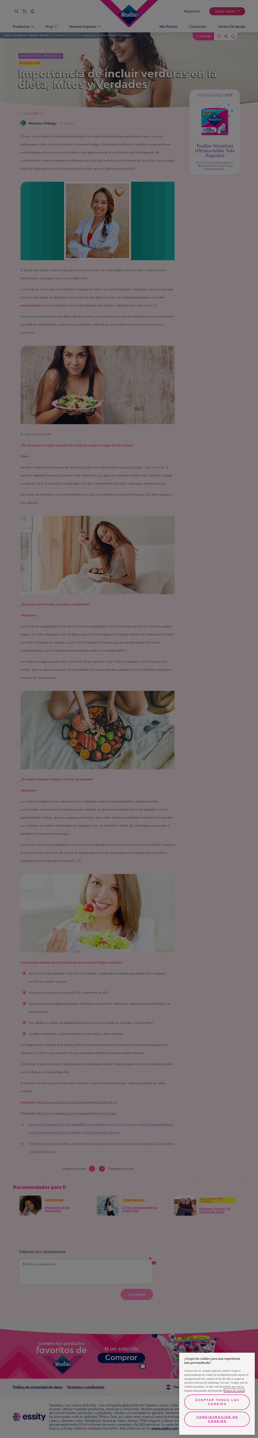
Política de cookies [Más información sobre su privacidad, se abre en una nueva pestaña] (234, 1390)
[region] (217, 1394)
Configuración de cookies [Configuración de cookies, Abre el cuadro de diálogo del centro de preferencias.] (217, 1419)
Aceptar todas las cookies (217, 1402)
